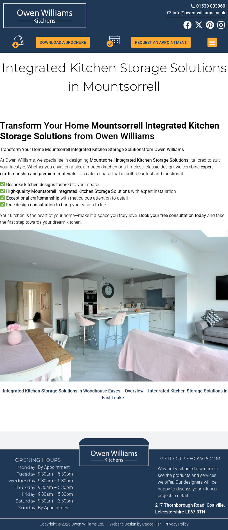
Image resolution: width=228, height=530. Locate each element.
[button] (212, 42)
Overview (134, 391)
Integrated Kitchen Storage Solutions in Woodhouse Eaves (61, 391)
